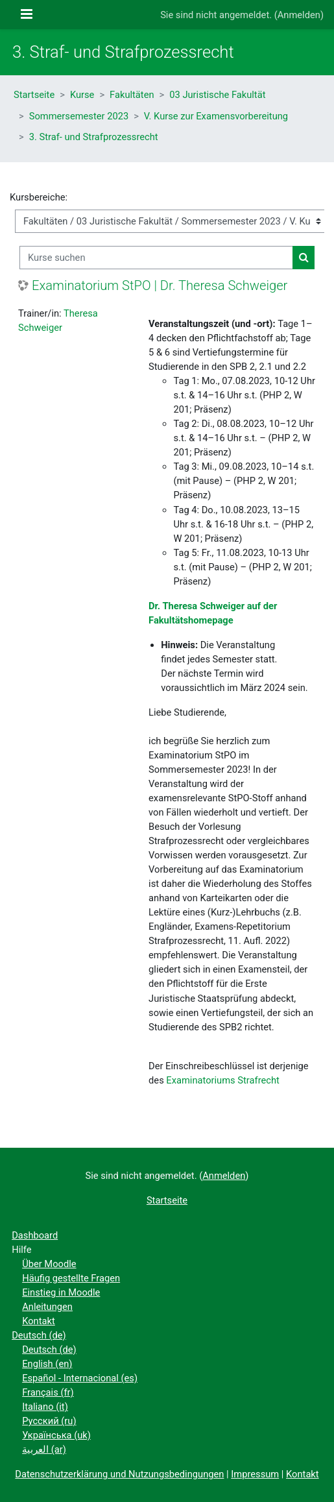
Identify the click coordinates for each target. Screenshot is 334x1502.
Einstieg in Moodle (61, 1292)
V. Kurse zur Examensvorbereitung (216, 116)
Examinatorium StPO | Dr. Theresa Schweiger (159, 285)
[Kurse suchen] (156, 257)
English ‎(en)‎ (47, 1364)
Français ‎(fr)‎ (47, 1392)
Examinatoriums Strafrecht (223, 1080)
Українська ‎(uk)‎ (56, 1435)
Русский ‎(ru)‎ (49, 1421)
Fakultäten (132, 95)
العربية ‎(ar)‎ (44, 1449)
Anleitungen (47, 1307)
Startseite (34, 95)
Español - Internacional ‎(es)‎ (79, 1378)
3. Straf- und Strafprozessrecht (93, 137)
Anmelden (299, 15)
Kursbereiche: (38, 197)
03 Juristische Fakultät (217, 95)
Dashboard (35, 1235)
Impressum (255, 1474)
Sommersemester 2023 (78, 116)
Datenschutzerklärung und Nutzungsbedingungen (119, 1474)
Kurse (82, 95)
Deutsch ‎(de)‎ (39, 1335)
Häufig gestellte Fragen (71, 1278)
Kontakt (38, 1321)
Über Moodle (49, 1264)
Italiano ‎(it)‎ (45, 1406)
